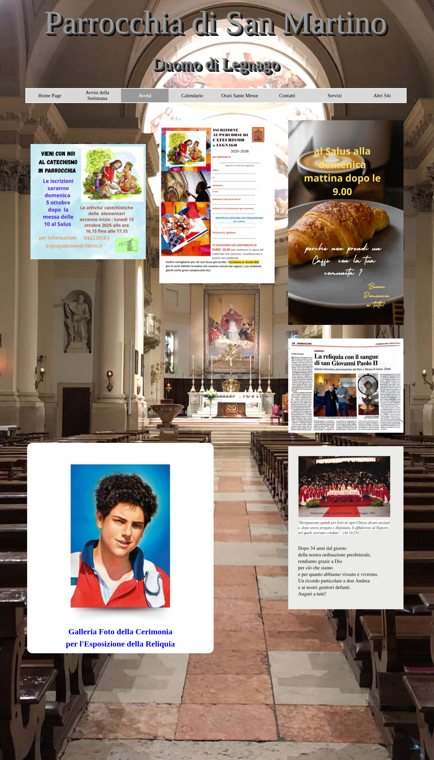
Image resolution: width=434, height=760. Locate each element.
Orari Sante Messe (239, 95)
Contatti (287, 95)
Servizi (335, 95)
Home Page (49, 95)
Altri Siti (382, 95)
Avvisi (144, 95)
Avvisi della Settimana (97, 95)
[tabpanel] (120, 637)
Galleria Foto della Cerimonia (120, 631)
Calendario (192, 95)
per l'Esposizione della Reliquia (120, 643)
